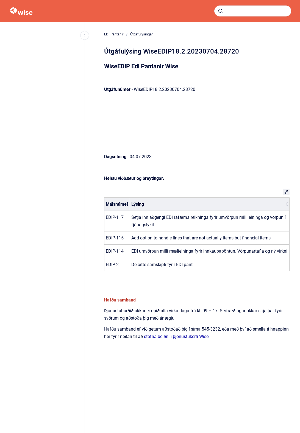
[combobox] (253, 11)
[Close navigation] (84, 35)
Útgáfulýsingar (141, 34)
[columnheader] (117, 204)
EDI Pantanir (113, 34)
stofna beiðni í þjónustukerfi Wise (176, 336)
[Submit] (220, 11)
